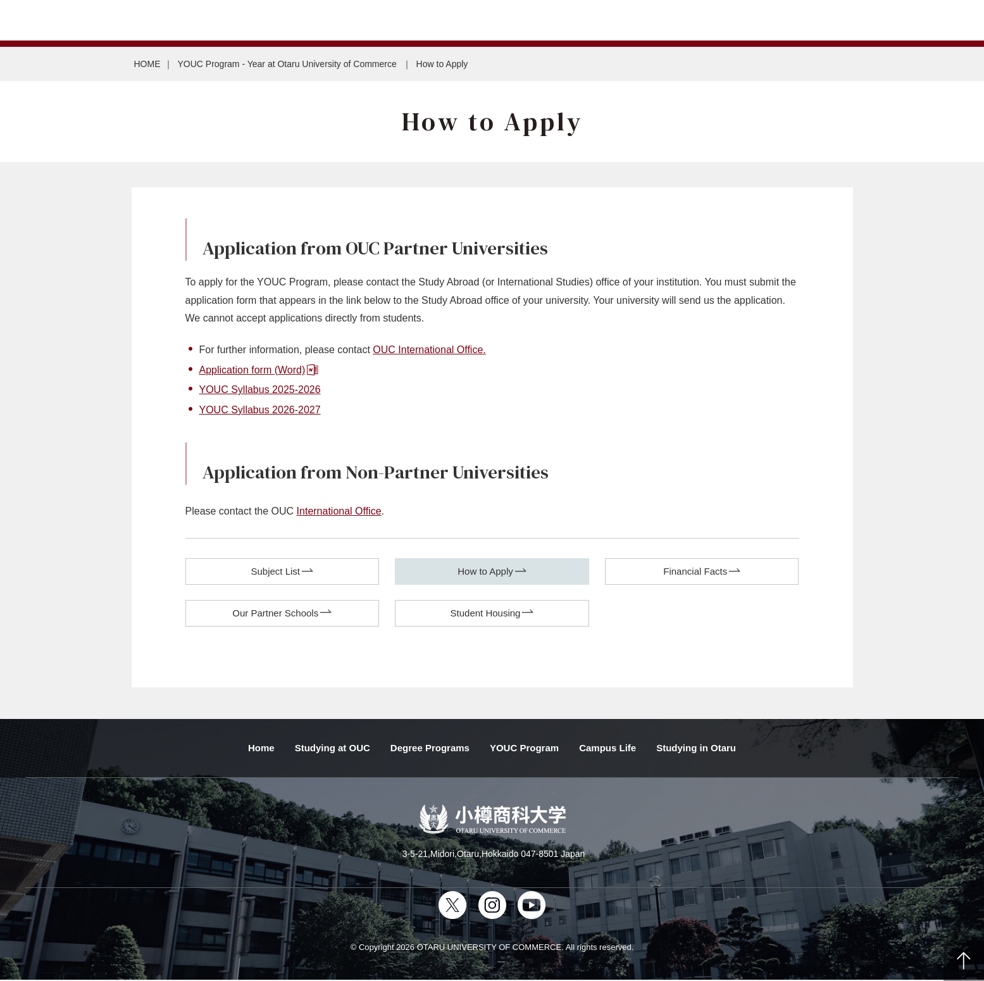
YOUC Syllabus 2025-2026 (260, 389)
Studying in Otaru (696, 748)
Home (261, 748)
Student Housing (486, 613)
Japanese (44, 20)
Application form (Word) (252, 370)
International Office (339, 511)
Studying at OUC (332, 748)
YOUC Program (524, 748)
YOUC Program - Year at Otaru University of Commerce (288, 64)
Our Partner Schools (275, 613)
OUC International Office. (429, 349)
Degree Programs (430, 748)
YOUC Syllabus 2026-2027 (260, 409)
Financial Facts (695, 571)
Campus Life (607, 748)
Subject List (275, 571)
